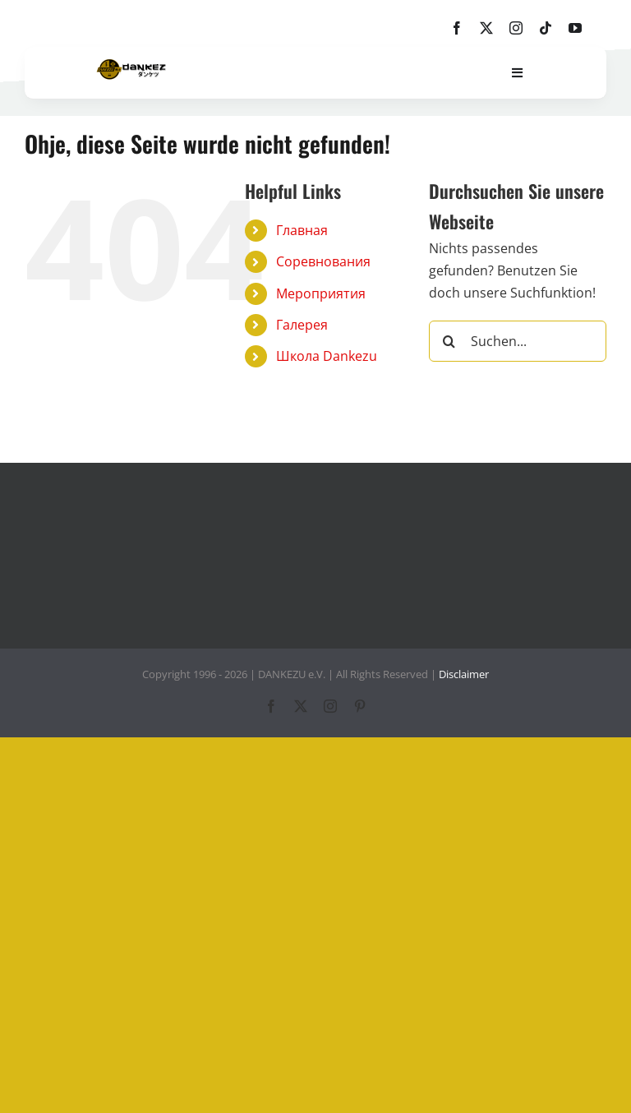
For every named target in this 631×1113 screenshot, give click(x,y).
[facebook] (456, 28)
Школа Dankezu (326, 356)
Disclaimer (464, 674)
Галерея (302, 325)
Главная (302, 230)
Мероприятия (321, 293)
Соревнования (323, 261)
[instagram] (516, 28)
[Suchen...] (517, 341)
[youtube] (575, 28)
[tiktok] (545, 28)
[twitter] (486, 28)
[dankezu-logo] (131, 66)
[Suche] (449, 341)
